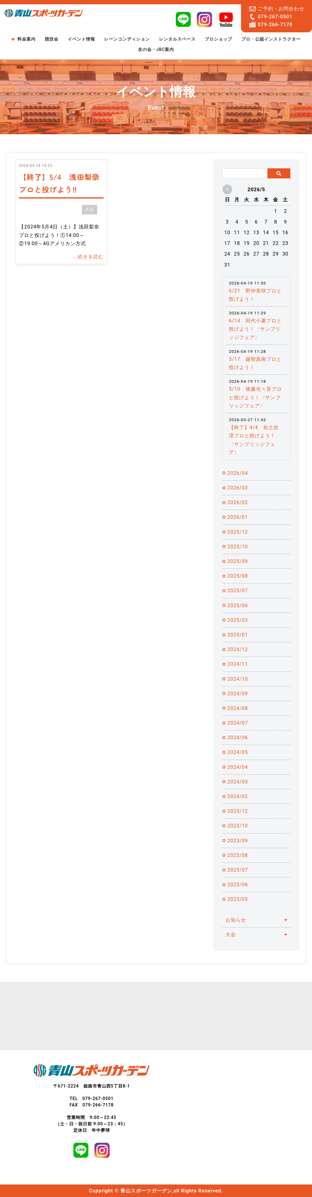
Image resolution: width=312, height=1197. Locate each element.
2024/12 (237, 649)
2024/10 (237, 679)
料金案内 (26, 39)
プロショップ (218, 39)
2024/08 (237, 708)
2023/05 (237, 899)
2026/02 (237, 502)
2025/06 (237, 605)
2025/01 (237, 635)
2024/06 (237, 737)
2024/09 (237, 694)
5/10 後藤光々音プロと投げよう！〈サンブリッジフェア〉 (255, 397)
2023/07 (237, 870)
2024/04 (237, 767)
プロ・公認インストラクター (271, 39)
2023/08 (237, 855)
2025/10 (237, 547)
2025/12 (237, 532)
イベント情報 (81, 39)
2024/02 (237, 796)
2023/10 (237, 826)
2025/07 (237, 590)
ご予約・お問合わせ (281, 9)
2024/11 (237, 664)
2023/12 (237, 811)
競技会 (51, 39)
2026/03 (237, 488)
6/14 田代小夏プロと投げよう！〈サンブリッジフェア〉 (255, 329)
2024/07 (237, 723)
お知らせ (235, 920)
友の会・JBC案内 (156, 49)
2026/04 (237, 473)
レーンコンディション (127, 39)
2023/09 (237, 841)
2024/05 (237, 752)
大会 (89, 209)
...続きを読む (88, 257)
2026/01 (237, 517)
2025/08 (237, 576)
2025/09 (237, 561)
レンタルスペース (177, 39)
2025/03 (237, 620)
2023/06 (237, 884)
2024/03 (237, 782)
